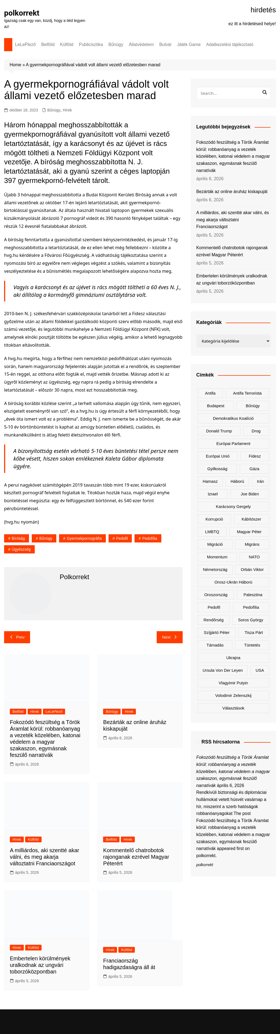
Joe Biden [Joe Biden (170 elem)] (250, 494)
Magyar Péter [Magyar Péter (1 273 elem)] (249, 531)
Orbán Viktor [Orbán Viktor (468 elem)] (252, 569)
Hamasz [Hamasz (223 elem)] (210, 481)
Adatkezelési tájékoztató (229, 44)
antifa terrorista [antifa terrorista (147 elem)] (247, 393)
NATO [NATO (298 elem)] (254, 557)
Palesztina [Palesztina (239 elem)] (253, 594)
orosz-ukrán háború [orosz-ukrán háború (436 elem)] (233, 582)
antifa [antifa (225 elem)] (210, 393)
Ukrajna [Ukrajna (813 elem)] (233, 657)
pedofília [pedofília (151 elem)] (251, 607)
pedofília (149, 538)
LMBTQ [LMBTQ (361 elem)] (212, 531)
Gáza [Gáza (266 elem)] (254, 468)
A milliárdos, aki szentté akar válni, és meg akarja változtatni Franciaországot (44, 856)
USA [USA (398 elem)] (260, 670)
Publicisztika (91, 44)
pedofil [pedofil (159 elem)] (214, 607)
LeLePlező (25, 44)
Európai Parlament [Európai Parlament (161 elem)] (233, 443)
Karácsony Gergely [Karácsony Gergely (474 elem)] (233, 506)
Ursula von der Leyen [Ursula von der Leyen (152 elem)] (223, 670)
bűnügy (45, 538)
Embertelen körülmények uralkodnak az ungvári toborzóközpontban (40, 965)
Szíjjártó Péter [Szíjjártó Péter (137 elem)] (216, 632)
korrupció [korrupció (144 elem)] (214, 519)
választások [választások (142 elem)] (233, 708)
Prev (17, 637)
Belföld (48, 44)
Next (169, 637)
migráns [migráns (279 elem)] (252, 544)
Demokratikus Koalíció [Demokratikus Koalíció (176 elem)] (233, 418)
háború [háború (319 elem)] (237, 481)
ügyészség (21, 549)
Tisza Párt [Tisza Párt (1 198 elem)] (253, 632)
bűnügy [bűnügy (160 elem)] (253, 405)
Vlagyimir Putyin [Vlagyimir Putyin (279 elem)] (233, 682)
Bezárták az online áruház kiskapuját (232, 191)
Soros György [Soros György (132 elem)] (250, 619)
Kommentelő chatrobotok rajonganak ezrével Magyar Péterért (136, 856)
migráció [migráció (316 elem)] (215, 544)
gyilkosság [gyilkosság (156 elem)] (217, 468)
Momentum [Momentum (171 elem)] (217, 557)
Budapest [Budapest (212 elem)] (215, 405)
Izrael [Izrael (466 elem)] (213, 494)
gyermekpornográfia (84, 538)
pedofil (122, 538)
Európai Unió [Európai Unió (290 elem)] (218, 456)
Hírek (67, 110)
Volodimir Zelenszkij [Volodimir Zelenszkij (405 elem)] (233, 695)
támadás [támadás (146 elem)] (215, 645)
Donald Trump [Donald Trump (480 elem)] (219, 431)
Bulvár (165, 44)
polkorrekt (22, 13)
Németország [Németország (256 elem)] (215, 569)
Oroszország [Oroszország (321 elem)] (216, 594)
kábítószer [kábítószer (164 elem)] (251, 519)
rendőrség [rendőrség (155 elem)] (213, 619)
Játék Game (189, 44)
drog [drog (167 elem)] (256, 431)
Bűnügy (116, 44)
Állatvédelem (141, 44)
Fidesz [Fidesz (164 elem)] (255, 456)
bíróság (18, 538)
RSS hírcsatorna (221, 742)
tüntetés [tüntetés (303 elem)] (252, 645)
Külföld (67, 44)
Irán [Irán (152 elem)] (260, 481)
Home (15, 64)
